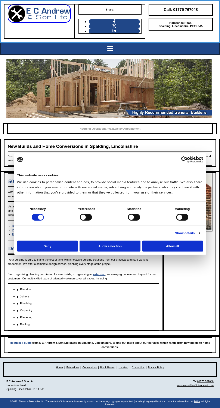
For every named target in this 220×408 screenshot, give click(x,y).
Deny (48, 246)
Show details (185, 233)
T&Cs (197, 401)
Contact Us (138, 367)
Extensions (72, 367)
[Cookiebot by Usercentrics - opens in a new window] (184, 159)
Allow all (172, 246)
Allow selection (110, 246)
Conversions (90, 367)
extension (99, 274)
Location (123, 367)
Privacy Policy (156, 367)
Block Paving (107, 367)
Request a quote (20, 342)
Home (59, 367)
